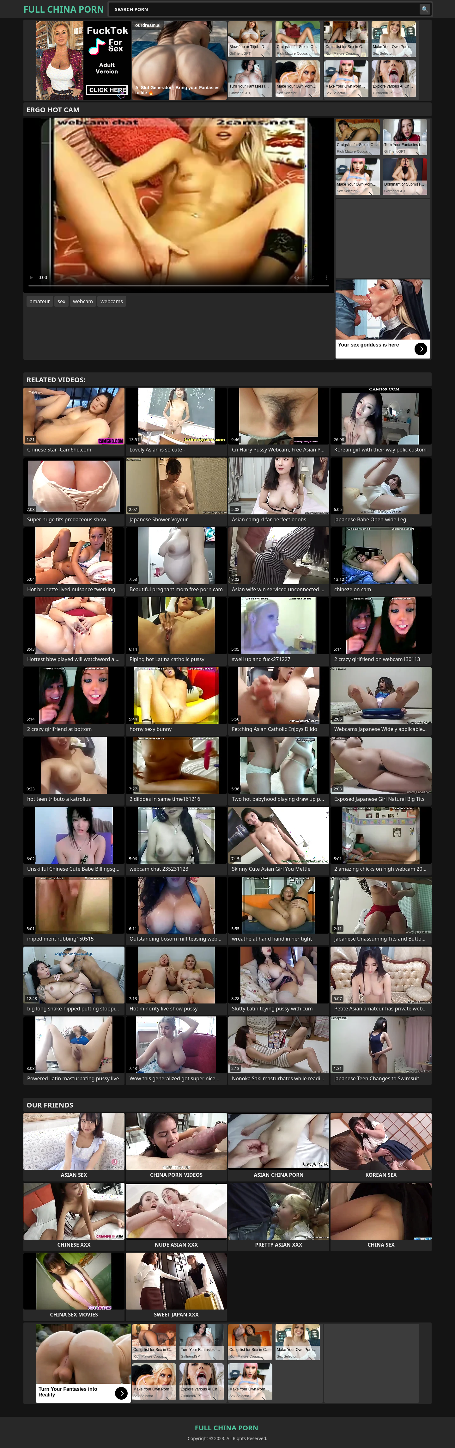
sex (61, 301)
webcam (83, 301)
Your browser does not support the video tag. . (178, 205)
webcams (111, 301)
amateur (40, 301)
